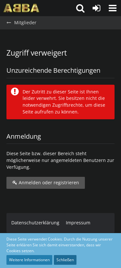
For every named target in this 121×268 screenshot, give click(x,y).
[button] (112, 8)
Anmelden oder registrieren (45, 182)
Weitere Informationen (29, 260)
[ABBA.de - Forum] (21, 8)
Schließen (65, 260)
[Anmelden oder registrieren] (96, 8)
